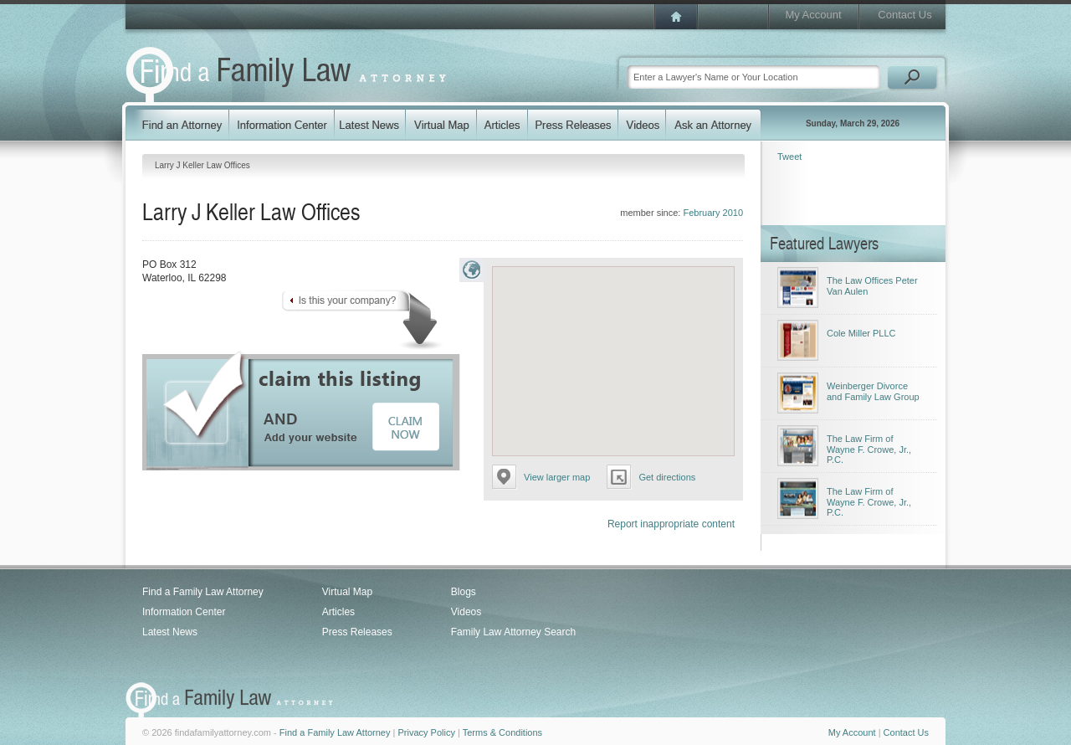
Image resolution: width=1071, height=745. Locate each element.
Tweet (789, 157)
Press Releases (357, 632)
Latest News (169, 632)
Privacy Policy (425, 732)
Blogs (463, 592)
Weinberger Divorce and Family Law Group (873, 391)
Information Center (183, 612)
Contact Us (904, 14)
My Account (813, 14)
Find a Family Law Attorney (203, 592)
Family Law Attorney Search (513, 632)
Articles (338, 612)
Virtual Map (347, 592)
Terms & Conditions (502, 732)
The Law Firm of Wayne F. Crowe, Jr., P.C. (869, 449)
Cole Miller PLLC (861, 333)
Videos (466, 612)
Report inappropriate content (671, 524)
